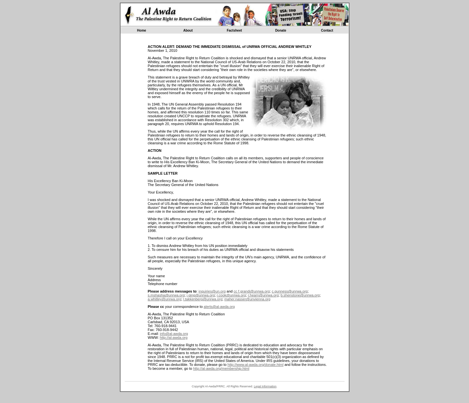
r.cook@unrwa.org (231, 295)
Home (141, 30)
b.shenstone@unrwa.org (300, 295)
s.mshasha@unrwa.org (166, 295)
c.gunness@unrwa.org (289, 291)
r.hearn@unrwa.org (263, 295)
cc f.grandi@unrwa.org (252, 291)
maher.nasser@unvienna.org (247, 299)
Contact (327, 30)
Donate (280, 30)
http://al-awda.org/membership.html (221, 368)
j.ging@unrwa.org (201, 295)
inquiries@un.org (211, 291)
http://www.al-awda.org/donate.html (256, 365)
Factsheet (234, 30)
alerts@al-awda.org (219, 307)
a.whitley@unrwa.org (164, 299)
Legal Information (265, 386)
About (188, 30)
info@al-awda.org (174, 334)
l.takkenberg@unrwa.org (202, 299)
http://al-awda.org (174, 337)
